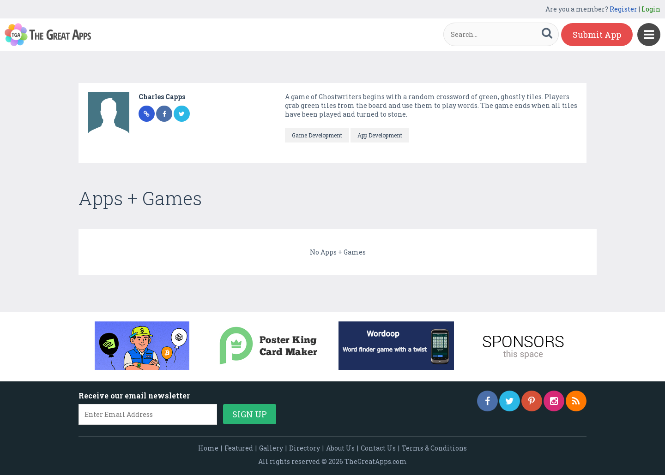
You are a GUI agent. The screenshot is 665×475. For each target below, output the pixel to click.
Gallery (271, 448)
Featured (238, 448)
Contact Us (378, 448)
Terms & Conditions (434, 448)
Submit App (597, 34)
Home (208, 448)
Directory (304, 448)
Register (623, 9)
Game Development (317, 135)
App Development (379, 135)
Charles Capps (162, 96)
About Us (340, 448)
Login (650, 9)
